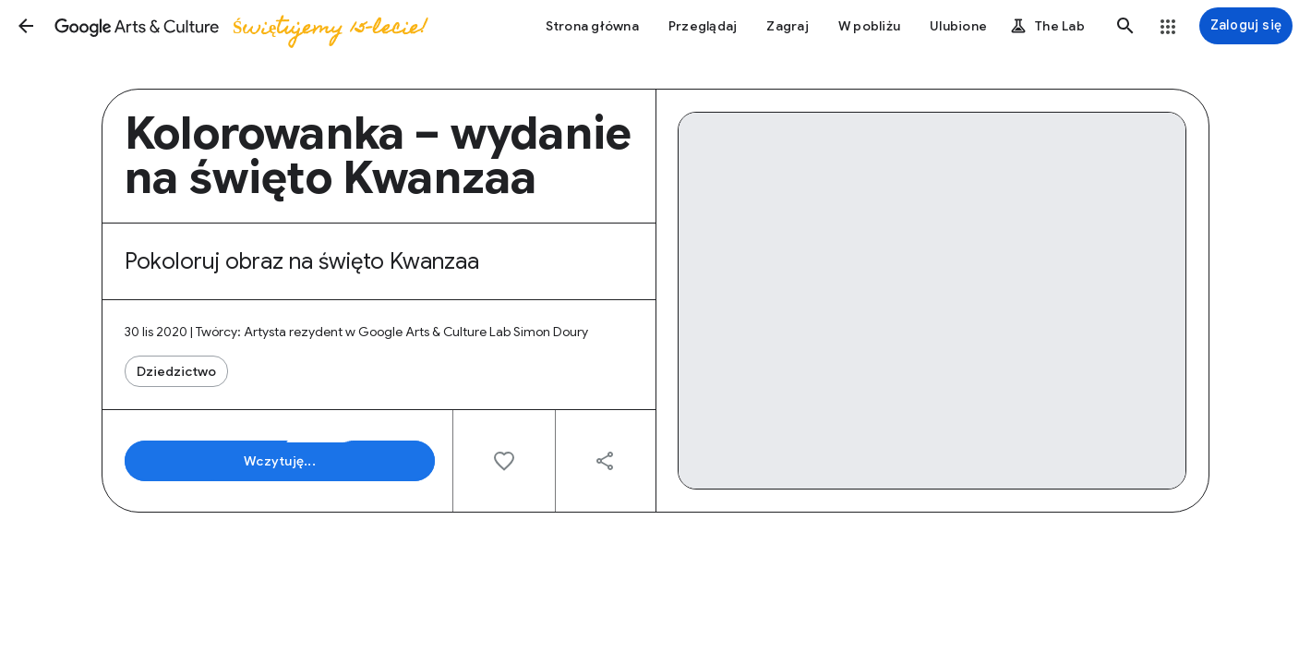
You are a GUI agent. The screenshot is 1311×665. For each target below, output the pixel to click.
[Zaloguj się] (1246, 25)
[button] (26, 26)
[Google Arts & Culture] (240, 26)
